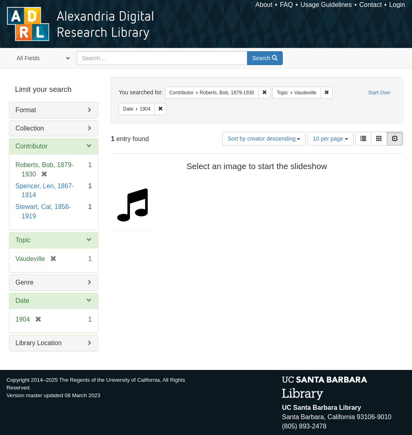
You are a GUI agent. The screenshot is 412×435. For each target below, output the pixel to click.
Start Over (379, 93)
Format (25, 110)
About (264, 4)
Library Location (38, 342)
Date (22, 300)
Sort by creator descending (264, 138)
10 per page (330, 138)
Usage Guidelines (325, 4)
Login (397, 4)
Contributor (31, 146)
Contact (370, 4)
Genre (24, 282)
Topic (22, 240)
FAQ (286, 4)
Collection (29, 128)
